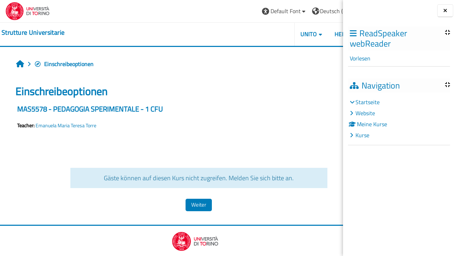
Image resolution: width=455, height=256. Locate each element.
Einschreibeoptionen (63, 64)
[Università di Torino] (27, 10)
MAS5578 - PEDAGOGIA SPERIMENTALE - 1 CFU (90, 108)
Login (325, 11)
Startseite (367, 102)
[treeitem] (399, 118)
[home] (32, 33)
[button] (237, 11)
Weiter (175, 205)
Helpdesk (300, 34)
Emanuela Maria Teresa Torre (66, 125)
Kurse (362, 135)
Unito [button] (261, 34)
